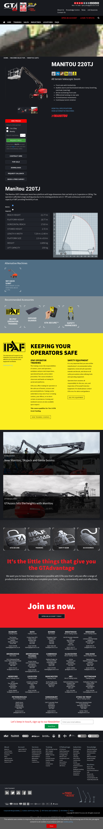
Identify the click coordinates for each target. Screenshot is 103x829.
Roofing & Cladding (78, 773)
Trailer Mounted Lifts (92, 784)
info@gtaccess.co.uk (92, 5)
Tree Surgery (76, 768)
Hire (9, 18)
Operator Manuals (92, 753)
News (84, 10)
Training (17, 18)
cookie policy (68, 822)
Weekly (12, 136)
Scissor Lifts (90, 778)
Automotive (76, 777)
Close (51, 826)
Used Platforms (36, 759)
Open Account (22, 755)
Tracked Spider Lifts (92, 782)
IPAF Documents (91, 761)
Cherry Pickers (91, 773)
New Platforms (36, 761)
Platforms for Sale (36, 757)
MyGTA (17, 149)
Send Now (51, 730)
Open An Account (69, 22)
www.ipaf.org (8, 369)
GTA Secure (62, 753)
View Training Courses (41, 421)
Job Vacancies (92, 10)
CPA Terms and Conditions (50, 815)
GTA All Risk (62, 768)
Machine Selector (17, 62)
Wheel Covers (63, 761)
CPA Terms (62, 770)
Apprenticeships (8, 764)
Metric (7, 211)
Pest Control (76, 762)
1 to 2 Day (13, 133)
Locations (48, 18)
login (13, 151)
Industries (36, 18)
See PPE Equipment (76, 402)
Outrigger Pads (63, 759)
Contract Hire (35, 766)
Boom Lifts (90, 771)
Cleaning (75, 761)
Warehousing (76, 753)
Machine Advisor (36, 753)
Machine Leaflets (91, 755)
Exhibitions (76, 779)
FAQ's (72, 815)
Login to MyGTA (87, 22)
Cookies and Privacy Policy (30, 815)
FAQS (57, 18)
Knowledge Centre (73, 10)
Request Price (16, 145)
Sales (26, 18)
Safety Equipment (64, 755)
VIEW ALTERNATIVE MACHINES (63, 115)
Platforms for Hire (36, 755)
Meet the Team (8, 757)
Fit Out (75, 766)
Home (6, 62)
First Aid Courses (50, 762)
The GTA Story (8, 755)
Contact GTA (7, 766)
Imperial (8, 215)
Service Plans (63, 766)
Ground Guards (63, 757)
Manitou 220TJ (33, 62)
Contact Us (61, 12)
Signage (75, 759)
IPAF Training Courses (51, 753)
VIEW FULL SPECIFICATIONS (62, 113)
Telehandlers (90, 780)
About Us (60, 10)
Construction (76, 764)
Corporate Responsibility (12, 815)
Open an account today (51, 620)
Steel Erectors (77, 775)
